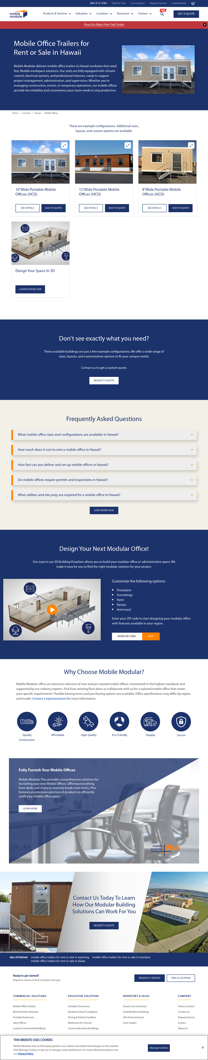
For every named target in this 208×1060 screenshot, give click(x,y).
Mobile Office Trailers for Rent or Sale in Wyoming (60, 957)
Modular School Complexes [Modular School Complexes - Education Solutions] (83, 1012)
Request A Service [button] (149, 978)
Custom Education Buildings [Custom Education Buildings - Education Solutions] (83, 1028)
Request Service (158, 3)
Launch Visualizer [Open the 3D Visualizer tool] (30, 289)
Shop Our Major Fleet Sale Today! (104, 24)
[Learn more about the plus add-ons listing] (59, 808)
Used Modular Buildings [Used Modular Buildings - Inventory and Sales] (136, 1012)
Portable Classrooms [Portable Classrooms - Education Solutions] (79, 1006)
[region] (104, 1047)
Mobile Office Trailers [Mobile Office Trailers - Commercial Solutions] (24, 1006)
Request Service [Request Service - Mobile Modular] (186, 1017)
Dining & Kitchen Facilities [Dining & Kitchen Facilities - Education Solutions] (82, 1017)
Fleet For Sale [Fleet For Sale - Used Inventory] (118, 3)
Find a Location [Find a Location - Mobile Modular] (186, 1006)
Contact (145, 13)
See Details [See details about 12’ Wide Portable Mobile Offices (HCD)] (91, 208)
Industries (83, 13)
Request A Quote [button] (104, 380)
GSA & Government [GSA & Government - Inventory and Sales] (133, 1017)
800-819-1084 (98, 3)
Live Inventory (137, 3)
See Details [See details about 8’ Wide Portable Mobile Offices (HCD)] (154, 208)
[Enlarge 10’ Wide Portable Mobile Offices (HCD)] (64, 145)
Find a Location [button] (181, 978)
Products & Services (57, 13)
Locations (104, 13)
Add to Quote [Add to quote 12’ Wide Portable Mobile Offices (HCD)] (117, 208)
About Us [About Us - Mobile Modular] (183, 1028)
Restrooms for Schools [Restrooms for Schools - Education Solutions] (80, 1023)
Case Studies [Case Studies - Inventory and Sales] (129, 1023)
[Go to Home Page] (18, 14)
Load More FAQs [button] (104, 510)
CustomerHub (179, 3)
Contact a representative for (51, 698)
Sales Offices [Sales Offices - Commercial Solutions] (19, 1023)
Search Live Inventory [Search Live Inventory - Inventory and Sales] (134, 1006)
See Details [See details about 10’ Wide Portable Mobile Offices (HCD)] (27, 208)
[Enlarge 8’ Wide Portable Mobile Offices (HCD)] (191, 145)
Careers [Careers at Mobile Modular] (182, 1023)
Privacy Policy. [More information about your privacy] (25, 1054)
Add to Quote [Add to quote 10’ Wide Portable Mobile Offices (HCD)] (53, 208)
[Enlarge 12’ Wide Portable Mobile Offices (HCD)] (127, 145)
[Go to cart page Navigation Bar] (193, 3)
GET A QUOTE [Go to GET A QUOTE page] (186, 14)
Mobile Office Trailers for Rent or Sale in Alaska (58, 961)
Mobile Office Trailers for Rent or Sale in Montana (121, 957)
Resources (125, 13)
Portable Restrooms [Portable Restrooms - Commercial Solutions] (23, 1017)
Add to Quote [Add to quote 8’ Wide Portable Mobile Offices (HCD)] (180, 208)
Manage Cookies (159, 1048)
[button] (41, 162)
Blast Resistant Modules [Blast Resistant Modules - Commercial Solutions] (25, 1012)
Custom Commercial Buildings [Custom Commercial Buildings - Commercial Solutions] (29, 1028)
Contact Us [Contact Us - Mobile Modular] (183, 1012)
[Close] (202, 1047)
